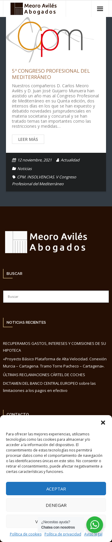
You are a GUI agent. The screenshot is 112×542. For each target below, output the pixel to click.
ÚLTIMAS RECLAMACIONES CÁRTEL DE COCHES (44, 374)
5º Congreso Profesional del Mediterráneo (51, 73)
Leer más (28, 139)
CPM (21, 177)
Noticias (24, 168)
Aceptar (56, 489)
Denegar (56, 505)
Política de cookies (26, 534)
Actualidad (70, 160)
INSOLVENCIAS (40, 177)
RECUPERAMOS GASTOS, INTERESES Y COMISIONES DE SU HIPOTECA (54, 347)
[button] (103, 423)
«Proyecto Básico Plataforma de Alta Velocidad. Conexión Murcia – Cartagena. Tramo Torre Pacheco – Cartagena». (55, 362)
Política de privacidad (63, 534)
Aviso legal (93, 534)
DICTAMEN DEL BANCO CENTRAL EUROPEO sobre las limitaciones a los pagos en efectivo (49, 387)
